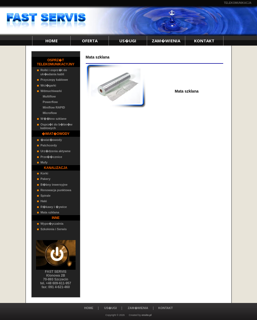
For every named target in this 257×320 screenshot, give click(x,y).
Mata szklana (49, 212)
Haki (43, 201)
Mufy (44, 162)
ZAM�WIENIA (166, 40)
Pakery (45, 178)
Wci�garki (48, 85)
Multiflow (49, 96)
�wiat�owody (51, 139)
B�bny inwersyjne (53, 184)
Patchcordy (48, 145)
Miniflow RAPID (54, 107)
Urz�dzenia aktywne (55, 151)
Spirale (45, 195)
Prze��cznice (51, 156)
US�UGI (127, 40)
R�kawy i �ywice (53, 206)
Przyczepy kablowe (54, 79)
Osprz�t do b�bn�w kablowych (55, 126)
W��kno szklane (53, 118)
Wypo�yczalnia (51, 223)
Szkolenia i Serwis (53, 229)
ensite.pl (147, 315)
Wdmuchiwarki (51, 91)
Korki (44, 173)
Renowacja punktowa (55, 190)
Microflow (50, 113)
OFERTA (90, 40)
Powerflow (50, 102)
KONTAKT (204, 40)
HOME (51, 40)
